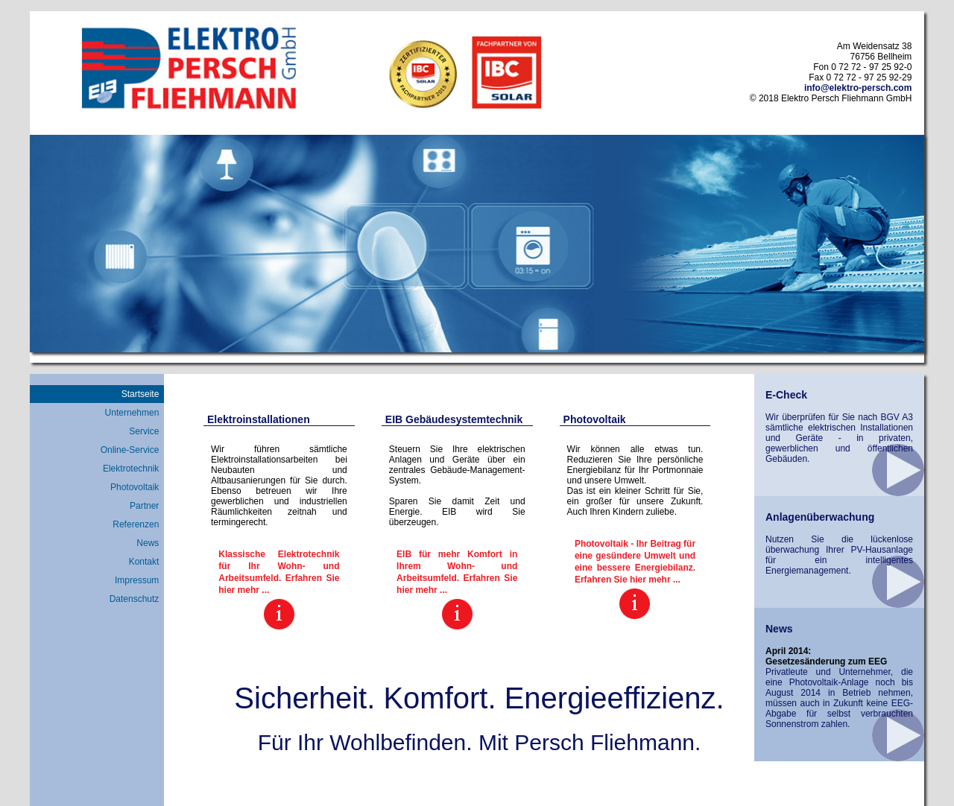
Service (146, 431)
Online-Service (132, 450)
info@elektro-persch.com (858, 88)
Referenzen (138, 524)
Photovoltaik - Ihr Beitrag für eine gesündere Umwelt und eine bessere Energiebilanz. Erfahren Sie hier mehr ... (635, 562)
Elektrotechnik (133, 468)
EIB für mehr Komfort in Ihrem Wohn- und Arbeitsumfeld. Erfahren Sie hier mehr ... (457, 572)
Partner (147, 506)
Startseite (142, 394)
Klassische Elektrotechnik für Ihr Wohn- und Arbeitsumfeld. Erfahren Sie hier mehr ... (278, 572)
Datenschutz (137, 599)
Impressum (139, 580)
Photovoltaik (137, 487)
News (150, 543)
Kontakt (146, 561)
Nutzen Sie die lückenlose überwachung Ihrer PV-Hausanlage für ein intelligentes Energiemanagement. (839, 555)
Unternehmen (134, 412)
